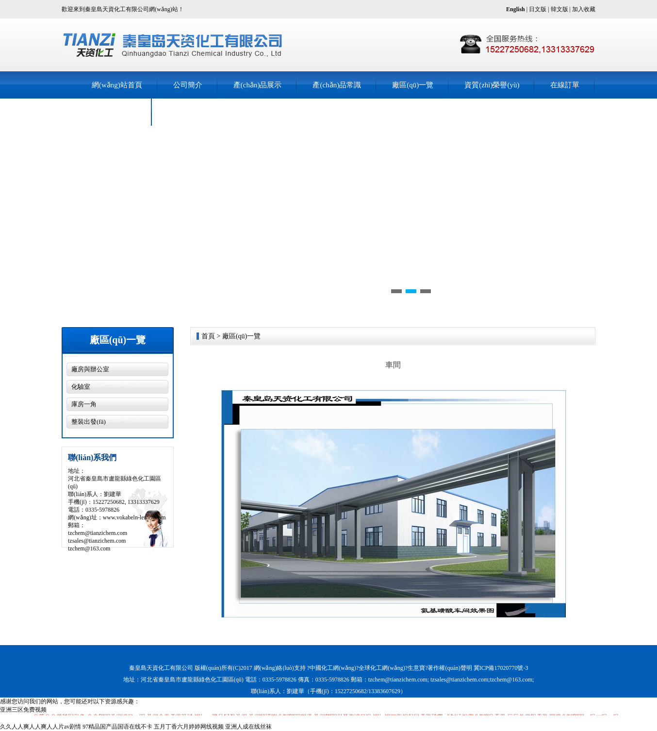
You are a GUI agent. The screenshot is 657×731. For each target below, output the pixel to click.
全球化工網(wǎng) (382, 668)
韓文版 (559, 9)
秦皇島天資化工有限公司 (161, 668)
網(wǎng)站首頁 (117, 85)
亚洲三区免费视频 (23, 709)
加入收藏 (583, 9)
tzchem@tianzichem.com (97, 533)
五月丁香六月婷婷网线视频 (189, 726)
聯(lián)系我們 (114, 112)
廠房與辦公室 (90, 369)
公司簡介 (187, 85)
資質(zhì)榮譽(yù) (491, 85)
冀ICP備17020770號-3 (501, 668)
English (515, 9)
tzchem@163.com (89, 548)
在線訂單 (564, 85)
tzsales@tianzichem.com (97, 540)
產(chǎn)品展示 (257, 85)
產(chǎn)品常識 (336, 85)
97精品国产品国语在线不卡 (117, 726)
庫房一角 (84, 404)
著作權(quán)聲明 (449, 668)
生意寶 (416, 668)
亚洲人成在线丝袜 (248, 726)
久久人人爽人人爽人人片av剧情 (40, 726)
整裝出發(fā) (88, 421)
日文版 (537, 9)
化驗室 (80, 386)
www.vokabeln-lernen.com (134, 517)
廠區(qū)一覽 (412, 85)
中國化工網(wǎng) (333, 668)
